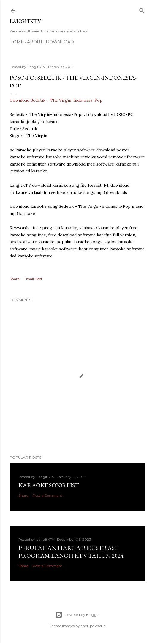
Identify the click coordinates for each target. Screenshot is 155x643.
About (34, 42)
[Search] (141, 9)
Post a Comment (47, 495)
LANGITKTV (25, 21)
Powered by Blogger (77, 614)
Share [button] (14, 278)
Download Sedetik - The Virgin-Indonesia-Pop (56, 100)
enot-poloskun (93, 626)
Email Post (33, 278)
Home (17, 42)
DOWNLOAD (60, 42)
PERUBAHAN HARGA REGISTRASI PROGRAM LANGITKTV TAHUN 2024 (71, 551)
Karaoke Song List (48, 485)
